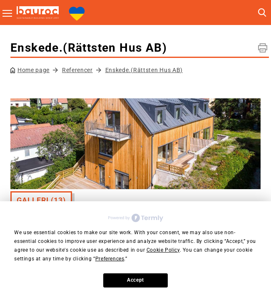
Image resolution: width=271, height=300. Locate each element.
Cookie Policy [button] (163, 250)
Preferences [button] (109, 259)
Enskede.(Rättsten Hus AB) (144, 70)
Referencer (77, 70)
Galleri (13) (41, 200)
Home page (33, 70)
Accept (135, 280)
